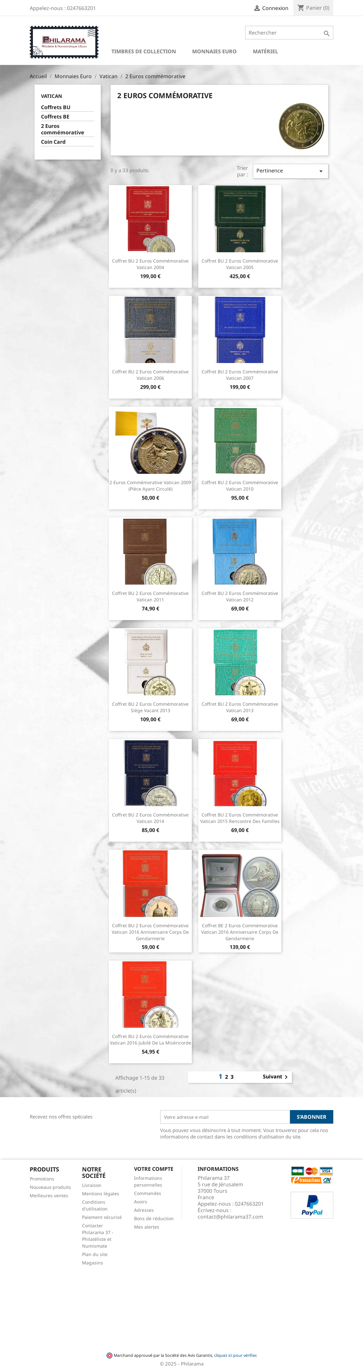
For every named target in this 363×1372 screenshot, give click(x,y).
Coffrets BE (55, 116)
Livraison (91, 1185)
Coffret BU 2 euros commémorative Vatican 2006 (150, 375)
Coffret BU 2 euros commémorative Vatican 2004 (150, 264)
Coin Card (53, 142)
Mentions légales (100, 1193)
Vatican (51, 96)
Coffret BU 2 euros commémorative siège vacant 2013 (150, 707)
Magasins (92, 1263)
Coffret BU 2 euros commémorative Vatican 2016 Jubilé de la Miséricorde (150, 1039)
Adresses (144, 1210)
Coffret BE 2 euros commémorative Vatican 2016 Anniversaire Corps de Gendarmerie (239, 931)
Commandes (147, 1193)
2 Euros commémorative (62, 129)
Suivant (276, 1077)
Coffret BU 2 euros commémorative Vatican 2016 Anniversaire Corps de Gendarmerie (150, 931)
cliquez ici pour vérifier (235, 1355)
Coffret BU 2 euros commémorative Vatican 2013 (240, 707)
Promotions (42, 1179)
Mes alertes (146, 1227)
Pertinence (290, 171)
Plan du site (95, 1254)
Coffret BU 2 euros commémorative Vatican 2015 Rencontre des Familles (240, 818)
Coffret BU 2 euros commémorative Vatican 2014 (150, 818)
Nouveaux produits (50, 1187)
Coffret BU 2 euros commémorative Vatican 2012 (240, 596)
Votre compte (153, 1168)
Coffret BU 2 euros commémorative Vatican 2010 (240, 485)
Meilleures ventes (49, 1195)
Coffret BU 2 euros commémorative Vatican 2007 (240, 375)
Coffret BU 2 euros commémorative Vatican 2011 (150, 596)
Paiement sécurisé (102, 1217)
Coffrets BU (55, 107)
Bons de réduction (154, 1218)
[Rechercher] (289, 32)
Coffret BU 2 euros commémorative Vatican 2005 (240, 264)
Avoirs (140, 1202)
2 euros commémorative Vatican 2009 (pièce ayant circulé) (150, 485)
